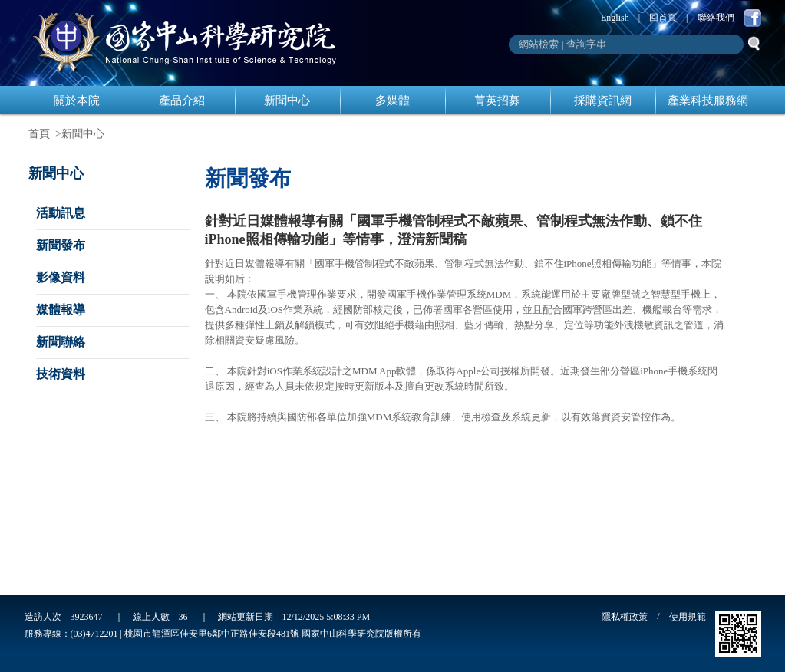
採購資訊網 (603, 100)
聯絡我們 (716, 17)
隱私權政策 (625, 616)
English (615, 17)
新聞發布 (60, 245)
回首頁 (663, 17)
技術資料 (60, 373)
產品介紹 (182, 100)
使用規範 (687, 616)
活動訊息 (60, 212)
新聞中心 (287, 100)
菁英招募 (497, 100)
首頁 (39, 134)
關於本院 (77, 100)
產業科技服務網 (708, 100)
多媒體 (392, 100)
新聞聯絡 (60, 341)
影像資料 (60, 277)
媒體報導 (60, 309)
